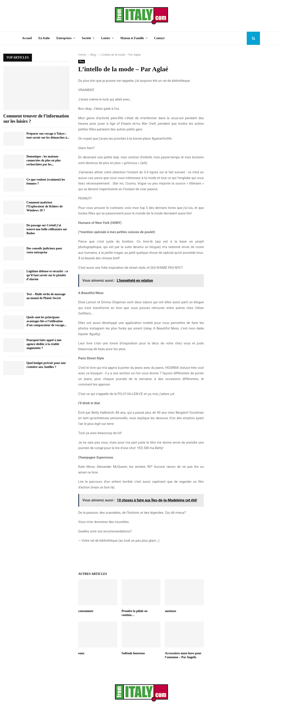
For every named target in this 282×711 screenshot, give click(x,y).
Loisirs (105, 38)
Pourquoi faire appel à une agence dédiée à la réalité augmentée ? (43, 344)
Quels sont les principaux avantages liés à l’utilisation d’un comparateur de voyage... (46, 321)
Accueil (27, 38)
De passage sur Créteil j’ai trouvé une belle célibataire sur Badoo (46, 229)
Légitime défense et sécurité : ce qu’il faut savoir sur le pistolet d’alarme (47, 275)
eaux (81, 653)
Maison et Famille (132, 38)
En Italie (44, 38)
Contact (159, 38)
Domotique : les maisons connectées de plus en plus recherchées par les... (43, 160)
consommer (85, 611)
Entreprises (64, 38)
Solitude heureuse (133, 653)
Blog (81, 61)
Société (86, 38)
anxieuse (170, 611)
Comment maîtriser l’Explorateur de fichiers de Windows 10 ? (44, 206)
